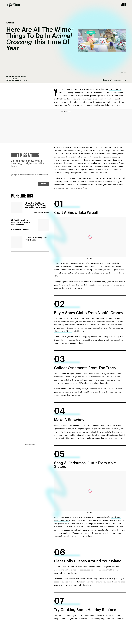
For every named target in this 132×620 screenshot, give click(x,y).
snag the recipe (117, 269)
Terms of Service (43, 175)
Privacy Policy (14, 176)
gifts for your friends (63, 331)
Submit (43, 184)
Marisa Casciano (17, 76)
